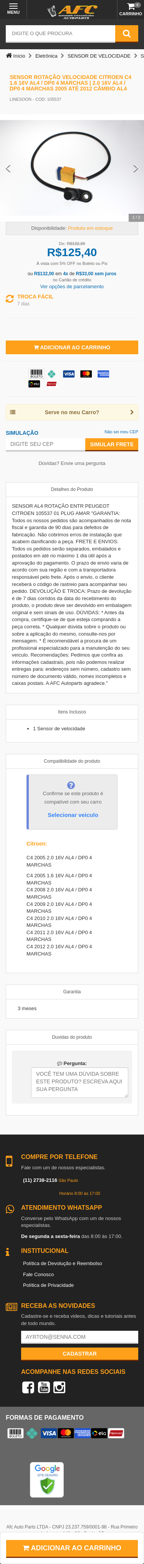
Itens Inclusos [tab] (72, 712)
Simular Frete (112, 444)
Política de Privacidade (48, 1285)
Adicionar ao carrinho (72, 1548)
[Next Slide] (136, 168)
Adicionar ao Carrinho (72, 347)
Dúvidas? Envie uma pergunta (71, 463)
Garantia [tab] (72, 991)
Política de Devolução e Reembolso (62, 1263)
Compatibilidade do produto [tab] (72, 761)
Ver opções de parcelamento (72, 286)
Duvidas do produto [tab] (72, 1037)
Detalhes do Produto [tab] (72, 489)
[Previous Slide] (8, 168)
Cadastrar (80, 1354)
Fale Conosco (38, 1274)
